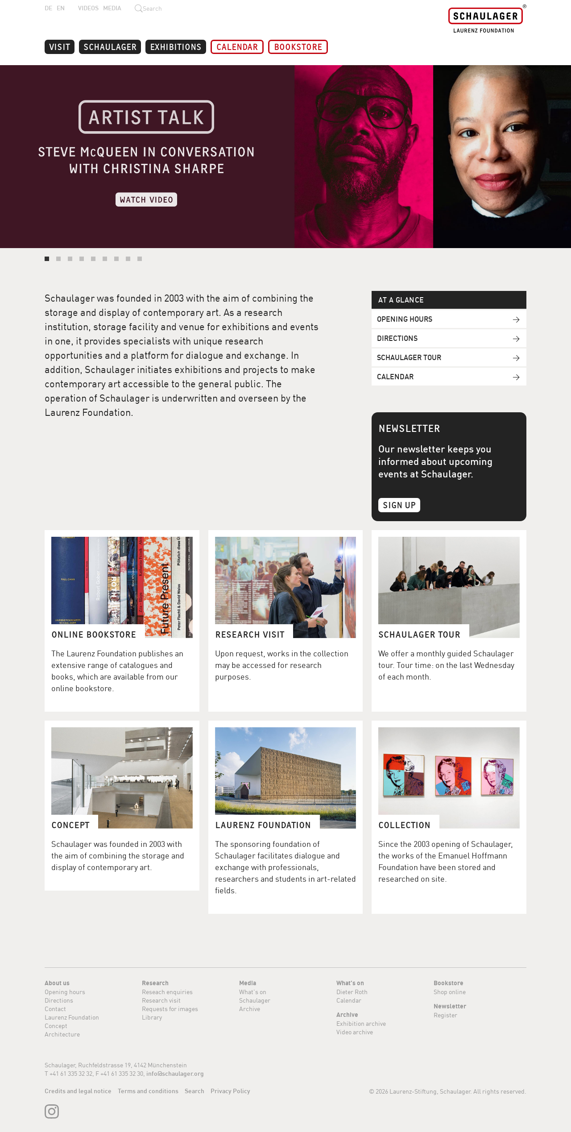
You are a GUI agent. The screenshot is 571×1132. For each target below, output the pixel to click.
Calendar (237, 46)
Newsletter (450, 1006)
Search (194, 1091)
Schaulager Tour (409, 357)
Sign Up (399, 504)
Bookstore (298, 46)
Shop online (450, 991)
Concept (56, 1025)
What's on (252, 991)
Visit (59, 46)
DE (48, 8)
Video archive (354, 1032)
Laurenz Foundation (72, 1017)
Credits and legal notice (78, 1091)
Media (112, 8)
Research (155, 983)
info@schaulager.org (175, 1074)
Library (152, 1017)
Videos (88, 8)
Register (445, 1015)
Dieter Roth (352, 991)
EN (61, 8)
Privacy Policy (230, 1091)
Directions (397, 338)
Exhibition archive (361, 1023)
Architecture (62, 1034)
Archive (249, 1008)
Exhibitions (176, 46)
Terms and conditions (148, 1091)
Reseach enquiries (167, 991)
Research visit (161, 1000)
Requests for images (170, 1008)
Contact (55, 1008)
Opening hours (404, 319)
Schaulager (110, 46)
